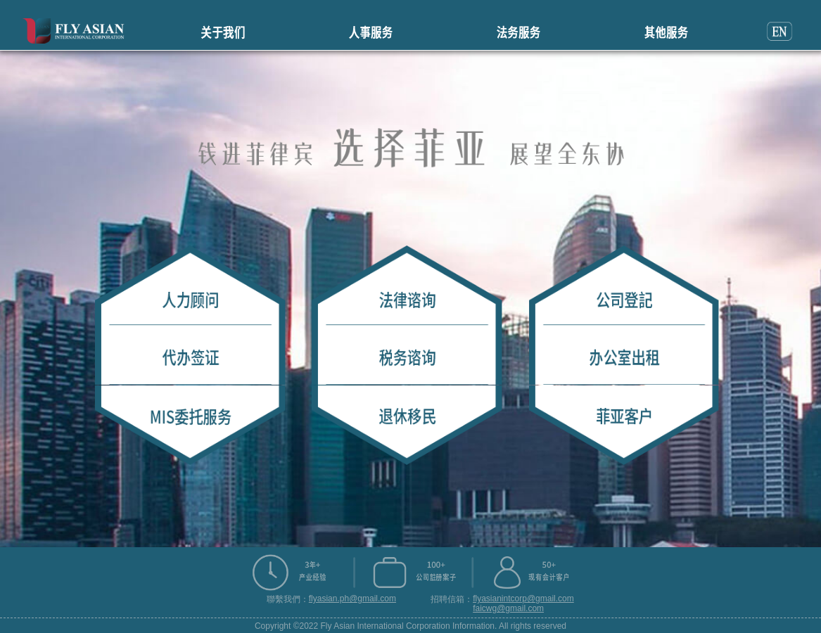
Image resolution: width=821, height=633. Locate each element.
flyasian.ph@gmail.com (352, 598)
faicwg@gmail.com (508, 608)
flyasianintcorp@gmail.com (523, 598)
